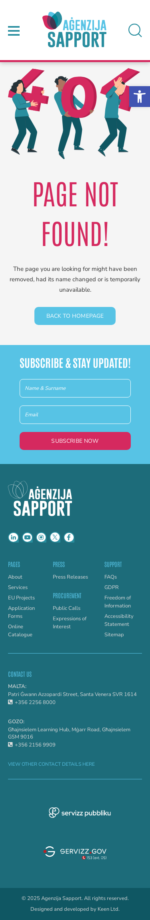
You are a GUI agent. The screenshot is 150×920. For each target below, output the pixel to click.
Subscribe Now (74, 441)
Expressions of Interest (69, 622)
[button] (139, 96)
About (15, 577)
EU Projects (21, 597)
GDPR (111, 587)
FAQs (110, 577)
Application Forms (21, 612)
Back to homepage (75, 316)
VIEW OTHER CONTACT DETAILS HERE (51, 764)
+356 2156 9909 (32, 745)
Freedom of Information (117, 601)
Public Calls (66, 608)
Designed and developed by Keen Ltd (74, 909)
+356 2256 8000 (32, 702)
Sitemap (114, 634)
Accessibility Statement (119, 620)
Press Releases (70, 577)
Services (18, 587)
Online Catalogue (20, 630)
